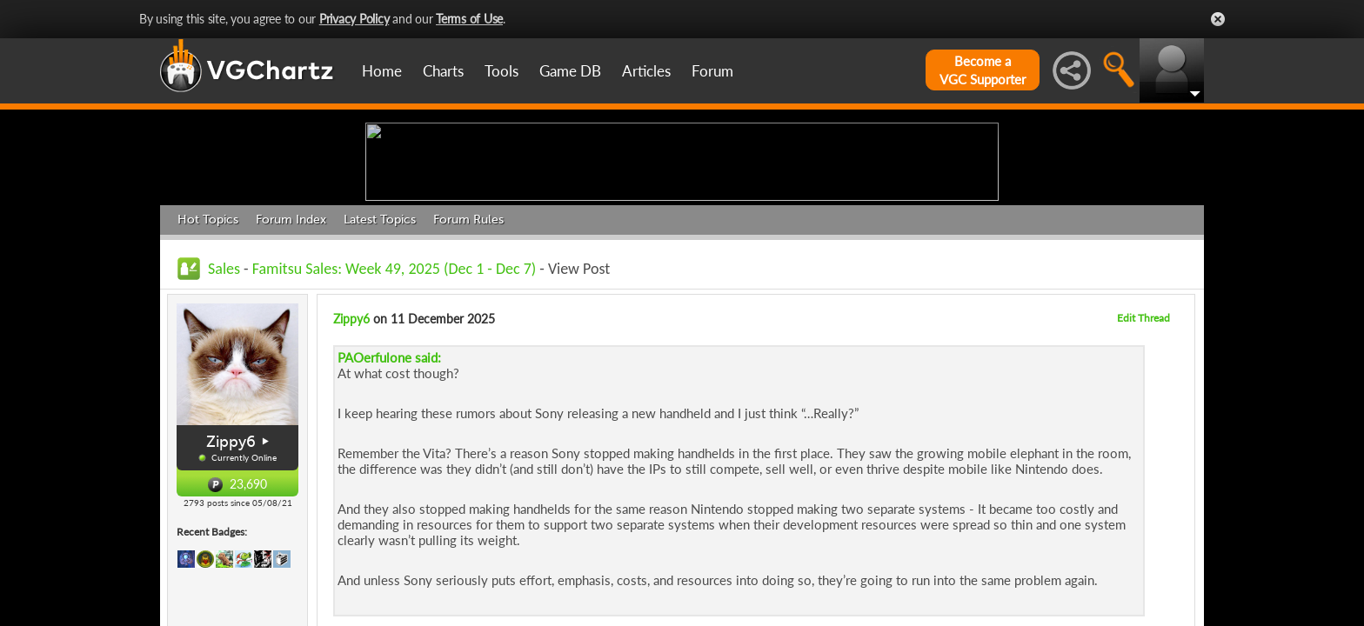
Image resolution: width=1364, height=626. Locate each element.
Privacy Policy (354, 18)
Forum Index (291, 354)
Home (382, 71)
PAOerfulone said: (389, 492)
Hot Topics (207, 354)
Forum (712, 71)
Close (1218, 19)
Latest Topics (380, 354)
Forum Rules (468, 354)
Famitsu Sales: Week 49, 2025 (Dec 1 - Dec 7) (394, 403)
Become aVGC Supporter (982, 70)
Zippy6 (231, 576)
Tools (501, 71)
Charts (443, 71)
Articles (646, 71)
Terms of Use (469, 18)
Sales (224, 403)
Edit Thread (1143, 452)
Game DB (570, 71)
